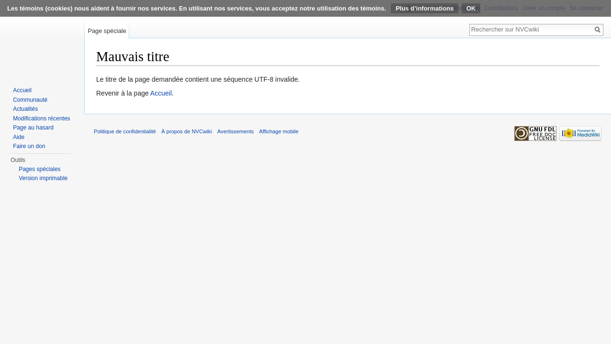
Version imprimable (43, 178)
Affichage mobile (279, 131)
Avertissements (235, 131)
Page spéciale (107, 30)
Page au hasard (33, 127)
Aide (18, 137)
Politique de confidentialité (125, 131)
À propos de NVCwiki (186, 131)
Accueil (161, 93)
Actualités (25, 109)
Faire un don (29, 146)
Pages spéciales (39, 169)
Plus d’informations (425, 8)
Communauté (30, 100)
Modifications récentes (41, 118)
